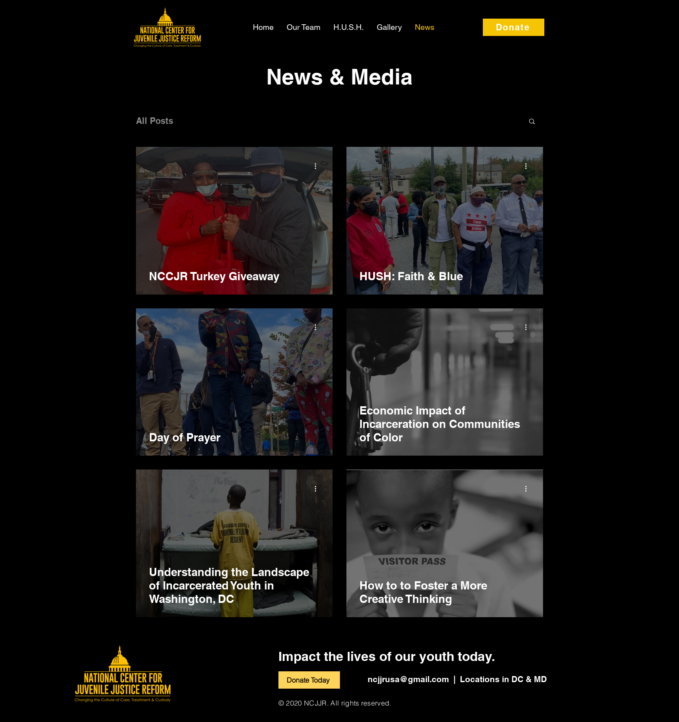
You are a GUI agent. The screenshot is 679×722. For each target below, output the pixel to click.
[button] (532, 121)
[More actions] (318, 166)
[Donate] (513, 27)
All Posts (154, 121)
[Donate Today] (309, 680)
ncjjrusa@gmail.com (408, 679)
